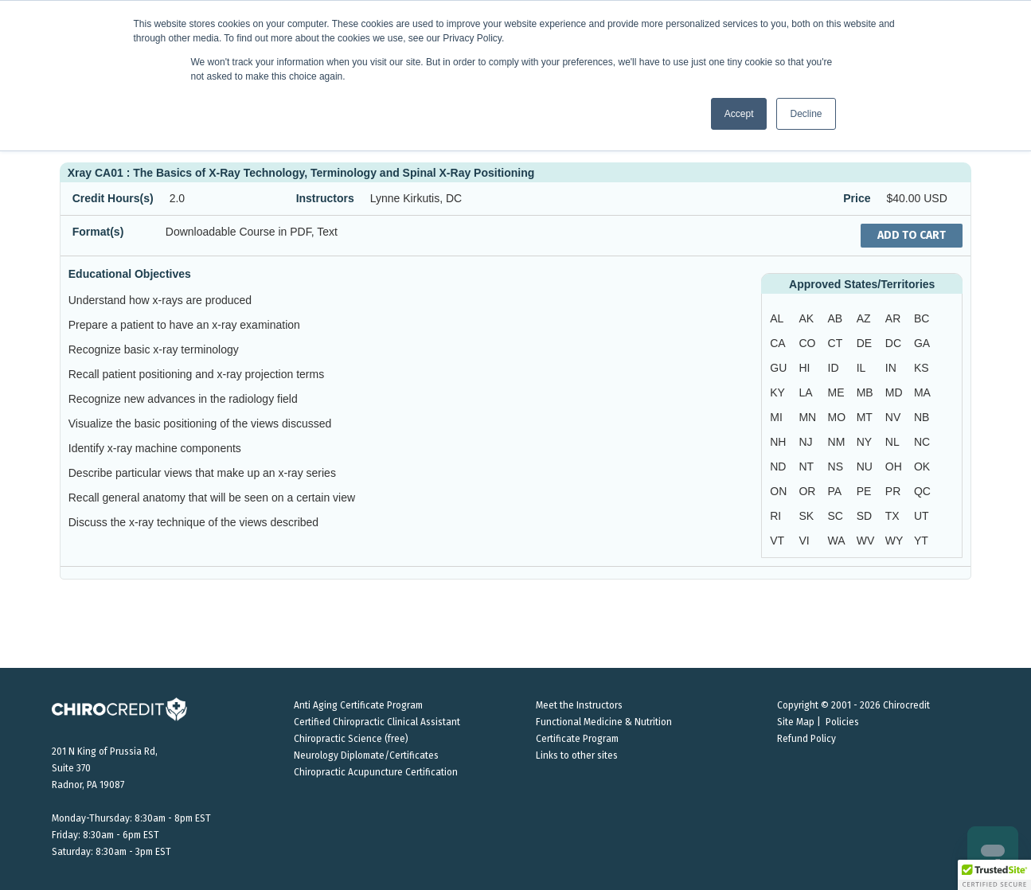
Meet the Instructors (579, 705)
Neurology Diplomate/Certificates (366, 755)
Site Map (795, 722)
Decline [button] (806, 113)
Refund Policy (806, 738)
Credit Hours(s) (113, 198)
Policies (842, 722)
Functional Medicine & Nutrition (604, 722)
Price (856, 198)
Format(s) (98, 231)
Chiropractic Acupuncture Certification (376, 772)
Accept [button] (739, 113)
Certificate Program (577, 738)
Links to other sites (577, 755)
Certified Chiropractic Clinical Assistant (377, 722)
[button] (994, 875)
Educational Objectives (129, 273)
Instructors (325, 198)
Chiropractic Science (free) (351, 738)
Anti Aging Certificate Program (358, 705)
